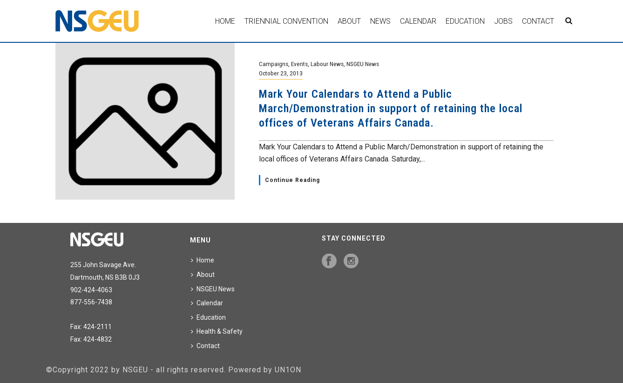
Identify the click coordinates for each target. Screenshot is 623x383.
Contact (538, 21)
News (380, 21)
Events (299, 63)
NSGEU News (362, 63)
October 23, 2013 (281, 73)
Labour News (327, 63)
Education (465, 21)
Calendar (418, 21)
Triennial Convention (286, 21)
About (349, 21)
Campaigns (273, 63)
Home (225, 21)
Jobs (503, 21)
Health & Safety (217, 331)
